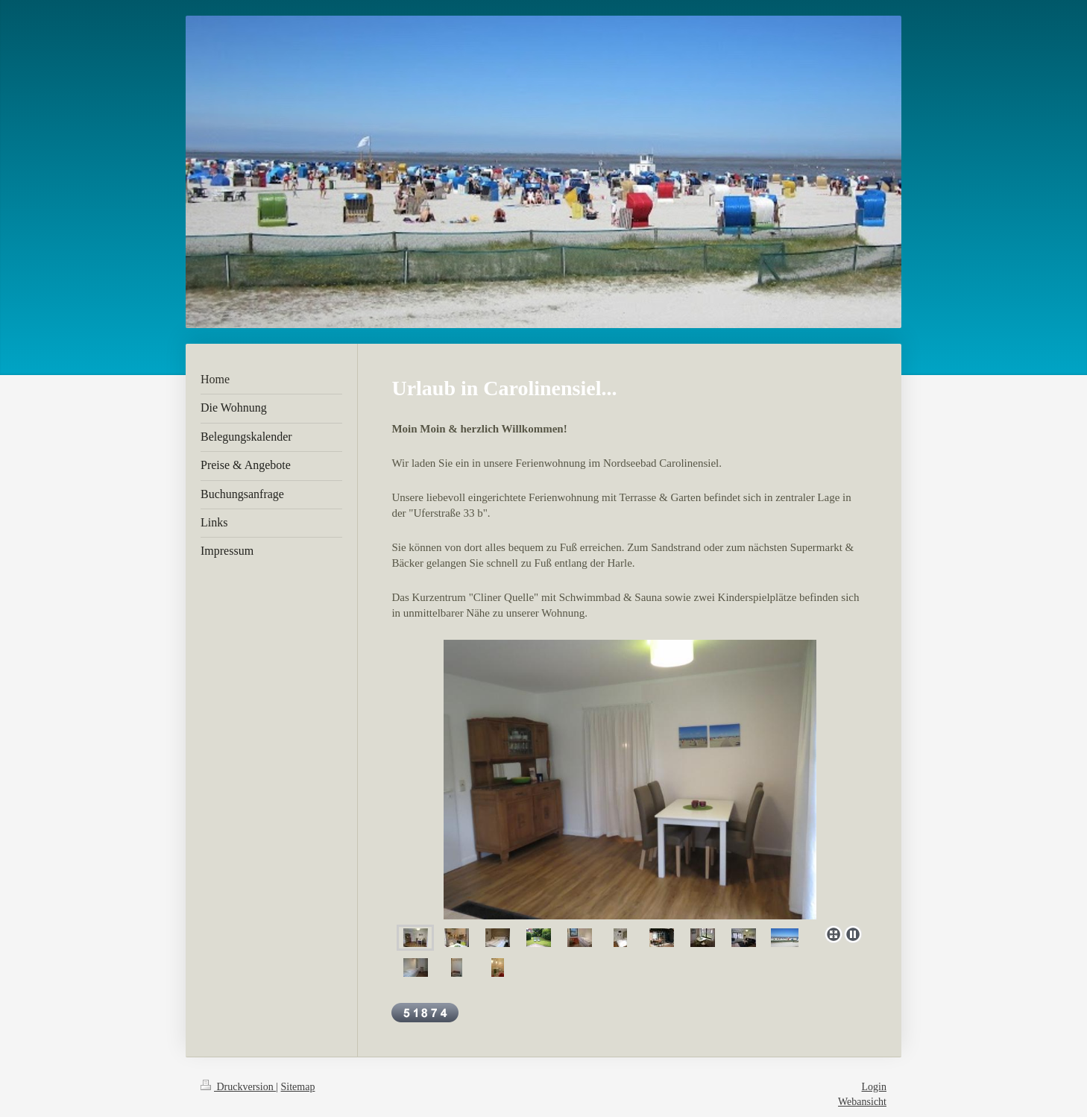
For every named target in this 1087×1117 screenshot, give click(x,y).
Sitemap (298, 1086)
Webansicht (862, 1101)
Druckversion (238, 1086)
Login (874, 1086)
